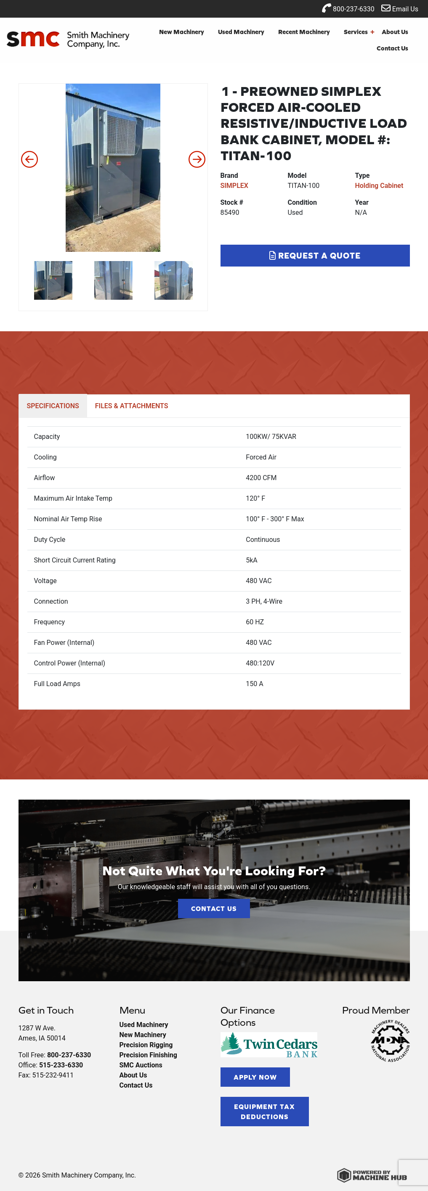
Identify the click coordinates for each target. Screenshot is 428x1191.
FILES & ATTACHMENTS (131, 406)
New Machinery (181, 31)
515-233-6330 (61, 1065)
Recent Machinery (304, 31)
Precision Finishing (148, 1055)
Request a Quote (315, 255)
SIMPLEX (234, 186)
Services (359, 32)
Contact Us (392, 48)
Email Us (399, 8)
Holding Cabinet (379, 186)
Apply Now (255, 1077)
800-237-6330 (348, 8)
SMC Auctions (141, 1065)
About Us (395, 31)
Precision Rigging (146, 1045)
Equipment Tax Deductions (264, 1111)
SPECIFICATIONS (53, 406)
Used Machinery (241, 31)
